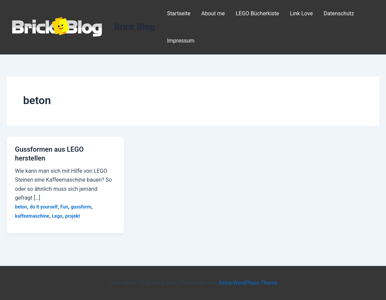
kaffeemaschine (32, 216)
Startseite (178, 13)
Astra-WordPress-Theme (248, 283)
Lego (57, 216)
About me (213, 13)
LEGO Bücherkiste (257, 13)
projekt (72, 216)
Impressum (181, 40)
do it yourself (43, 207)
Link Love (301, 13)
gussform (81, 207)
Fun (64, 207)
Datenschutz (339, 13)
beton (21, 207)
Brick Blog (134, 27)
